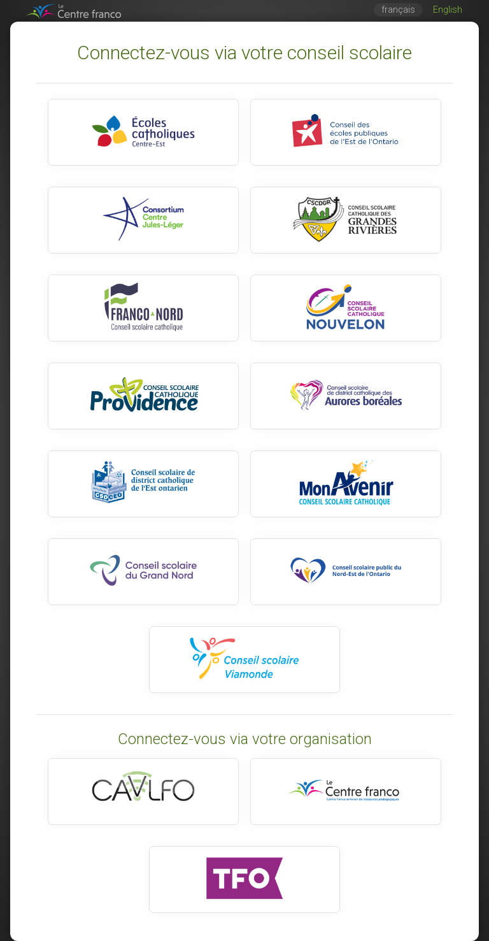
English (447, 9)
